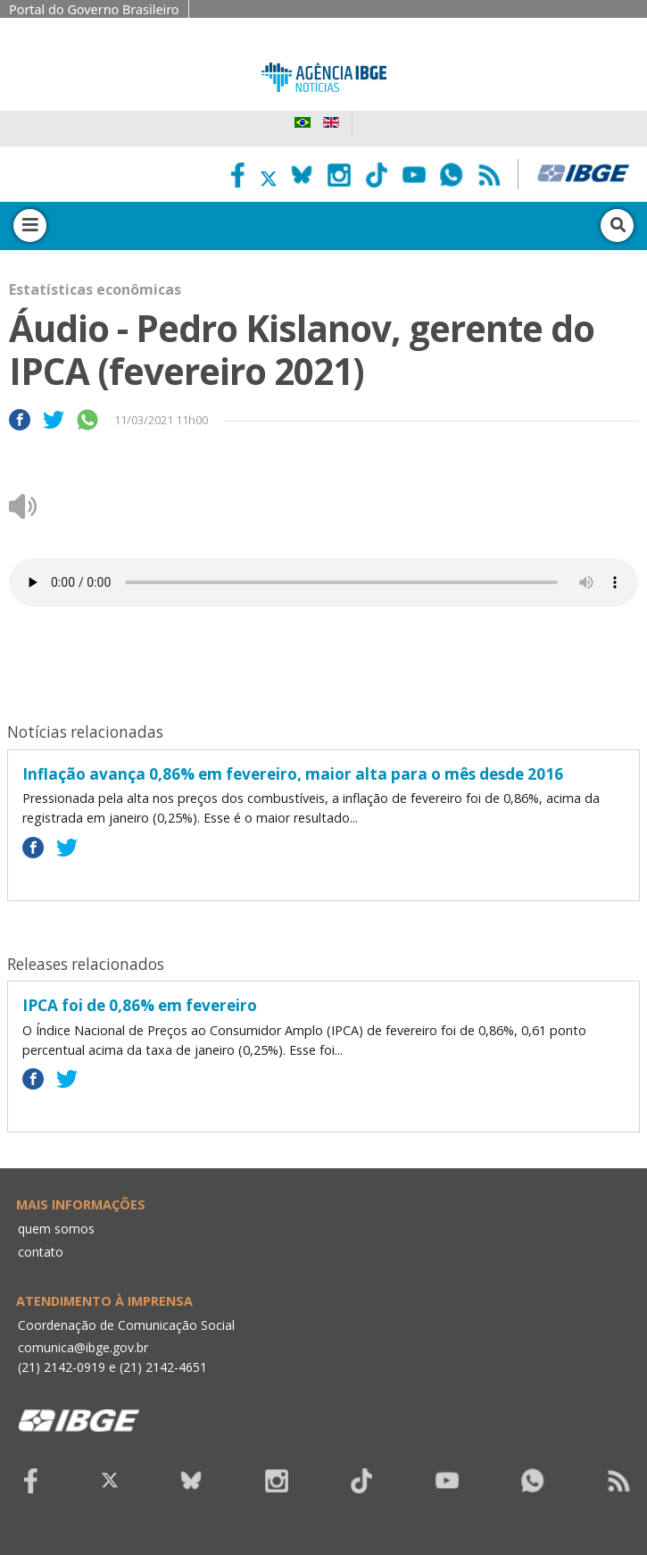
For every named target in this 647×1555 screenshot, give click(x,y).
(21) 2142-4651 (163, 1367)
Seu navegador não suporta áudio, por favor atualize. (323, 582)
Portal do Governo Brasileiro (94, 9)
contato (40, 1251)
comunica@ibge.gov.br (83, 1347)
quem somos (56, 1228)
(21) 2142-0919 (61, 1367)
